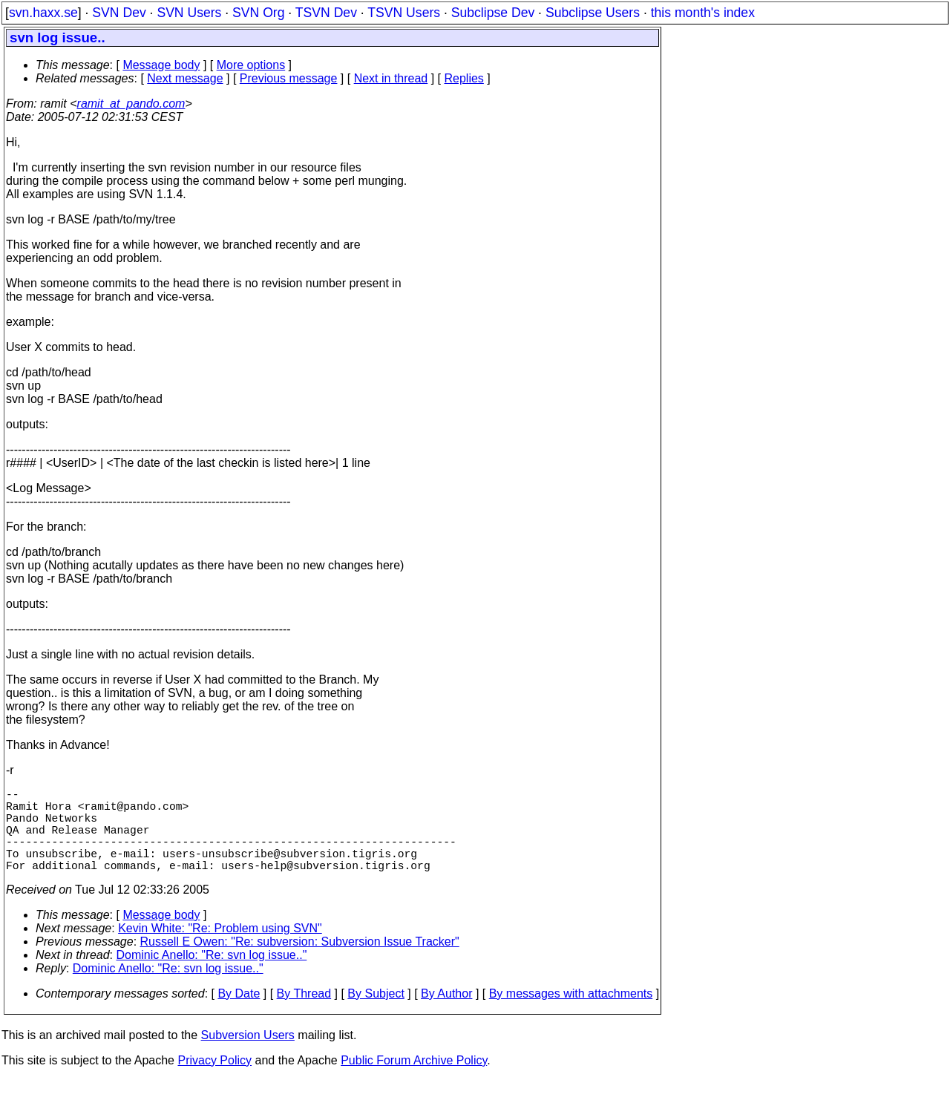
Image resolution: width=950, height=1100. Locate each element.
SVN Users (189, 12)
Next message (185, 78)
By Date (238, 1014)
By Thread (304, 1014)
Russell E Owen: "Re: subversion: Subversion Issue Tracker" (299, 962)
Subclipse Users (593, 12)
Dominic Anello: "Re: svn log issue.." (212, 975)
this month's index (703, 12)
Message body (161, 65)
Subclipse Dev (492, 12)
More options (251, 65)
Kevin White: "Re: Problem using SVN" (220, 949)
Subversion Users (248, 1056)
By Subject (375, 1014)
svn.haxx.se (43, 12)
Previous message (289, 78)
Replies (464, 78)
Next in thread (391, 78)
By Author (446, 1014)
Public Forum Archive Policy (414, 1081)
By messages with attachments (571, 1014)
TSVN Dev (326, 12)
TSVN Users (403, 12)
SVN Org (258, 12)
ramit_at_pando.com (131, 103)
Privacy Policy (214, 1081)
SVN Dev (118, 12)
